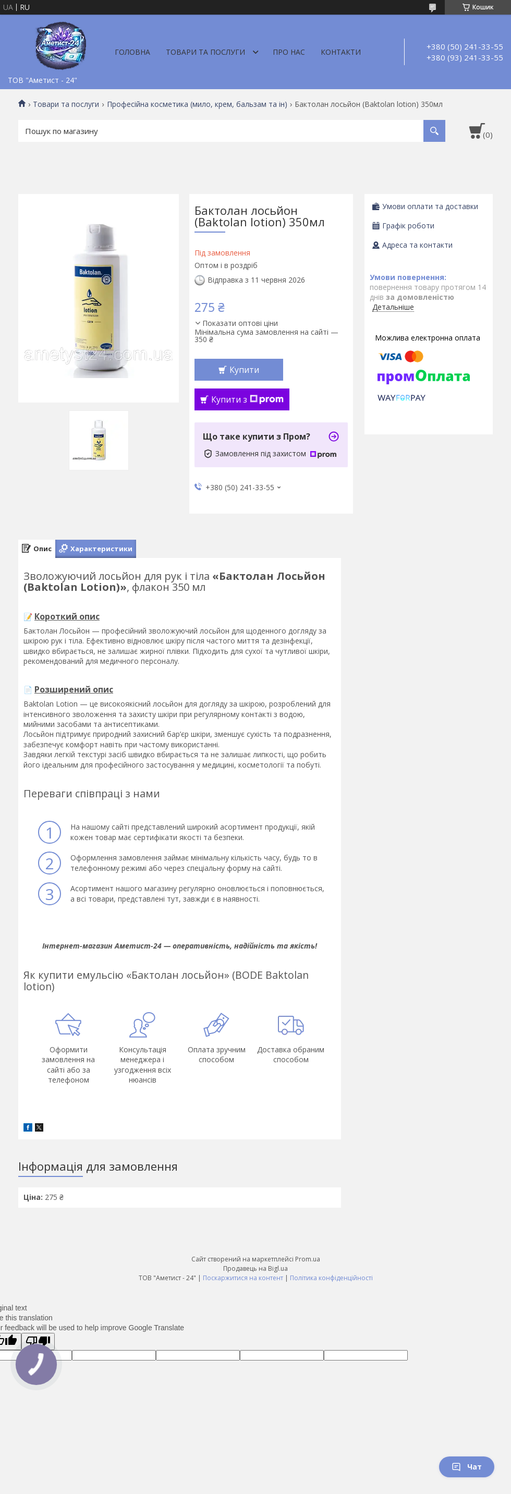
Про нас (289, 52)
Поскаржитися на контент (243, 1277)
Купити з (247, 399)
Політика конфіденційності (331, 1277)
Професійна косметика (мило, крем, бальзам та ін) (197, 104)
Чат (467, 1467)
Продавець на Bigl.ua (255, 1268)
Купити (244, 369)
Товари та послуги (205, 52)
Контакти (341, 52)
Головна (132, 52)
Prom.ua (307, 1259)
